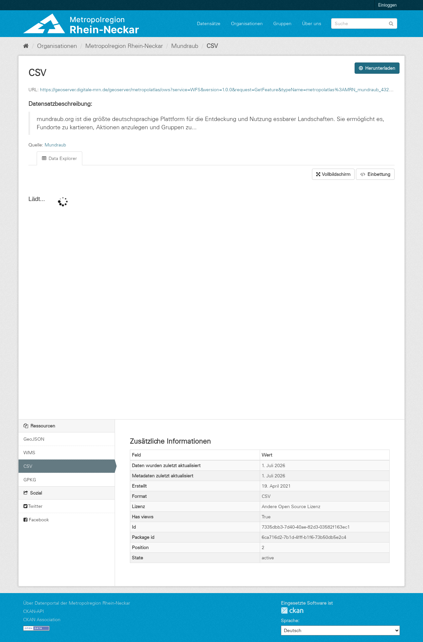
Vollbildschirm (333, 174)
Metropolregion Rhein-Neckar (124, 46)
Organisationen (247, 23)
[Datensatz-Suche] (364, 23)
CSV (212, 46)
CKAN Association (41, 619)
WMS (29, 453)
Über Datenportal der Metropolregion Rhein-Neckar (76, 603)
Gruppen (282, 23)
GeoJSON (33, 439)
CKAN (292, 610)
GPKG (29, 480)
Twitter (33, 506)
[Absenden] (391, 23)
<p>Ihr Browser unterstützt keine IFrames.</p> (211, 300)
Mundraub (184, 46)
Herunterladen (377, 68)
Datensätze (208, 23)
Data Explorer (59, 158)
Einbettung (375, 174)
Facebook (36, 520)
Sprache (289, 620)
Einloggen (387, 5)
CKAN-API (33, 611)
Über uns (311, 23)
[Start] (26, 46)
